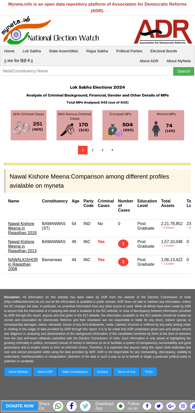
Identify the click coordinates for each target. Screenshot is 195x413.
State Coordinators (75, 372)
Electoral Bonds (163, 51)
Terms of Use (127, 372)
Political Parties (129, 51)
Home (9, 51)
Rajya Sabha (97, 51)
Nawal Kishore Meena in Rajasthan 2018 (22, 228)
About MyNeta (179, 61)
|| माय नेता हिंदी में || (18, 61)
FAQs (149, 372)
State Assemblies (63, 51)
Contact (102, 372)
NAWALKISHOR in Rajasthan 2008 (23, 264)
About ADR (149, 61)
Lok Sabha (32, 51)
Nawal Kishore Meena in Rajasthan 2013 (22, 246)
